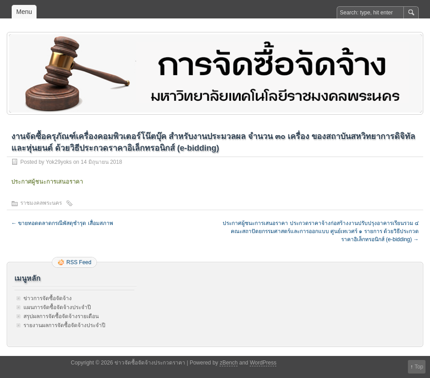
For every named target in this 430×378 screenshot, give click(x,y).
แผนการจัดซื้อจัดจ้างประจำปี (57, 307)
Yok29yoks (59, 162)
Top (419, 367)
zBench (229, 363)
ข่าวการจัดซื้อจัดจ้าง (47, 298)
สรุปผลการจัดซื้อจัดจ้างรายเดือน (61, 316)
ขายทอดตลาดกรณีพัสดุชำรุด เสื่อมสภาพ (62, 223)
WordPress (263, 363)
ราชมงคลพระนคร (41, 203)
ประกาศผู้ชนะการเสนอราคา (47, 181)
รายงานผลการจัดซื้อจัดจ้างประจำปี (64, 325)
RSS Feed (78, 262)
